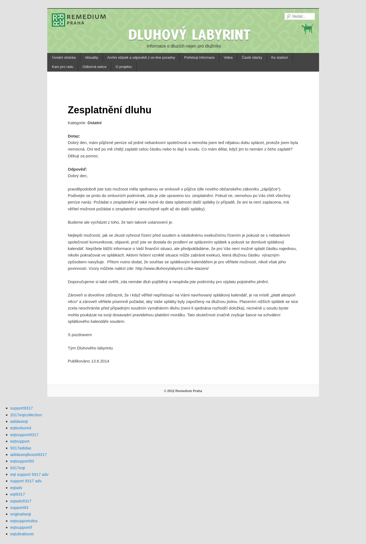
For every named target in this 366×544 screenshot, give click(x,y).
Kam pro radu (62, 67)
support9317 (21, 408)
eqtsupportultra (23, 520)
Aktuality (91, 57)
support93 (19, 507)
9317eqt (17, 467)
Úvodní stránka (64, 57)
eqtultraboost (22, 534)
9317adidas (21, 448)
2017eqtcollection (26, 414)
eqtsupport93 (22, 461)
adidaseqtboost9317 (28, 454)
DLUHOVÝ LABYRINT (190, 34)
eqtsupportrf (21, 527)
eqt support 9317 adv (29, 474)
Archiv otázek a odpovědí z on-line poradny (141, 57)
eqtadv (16, 487)
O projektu (123, 67)
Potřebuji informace (199, 57)
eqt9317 (17, 494)
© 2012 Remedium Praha (183, 391)
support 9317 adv (26, 481)
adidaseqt (19, 421)
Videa (228, 57)
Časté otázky (252, 57)
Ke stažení (279, 57)
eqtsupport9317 (24, 434)
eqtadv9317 (21, 501)
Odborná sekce (95, 67)
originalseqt (20, 514)
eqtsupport (20, 441)
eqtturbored (20, 428)
